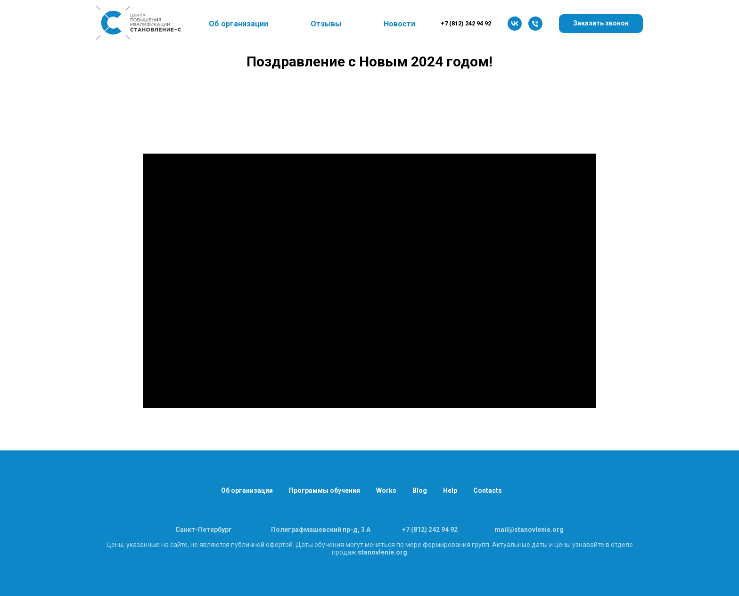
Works (386, 490)
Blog (419, 490)
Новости (399, 23)
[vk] (515, 23)
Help (450, 490)
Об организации (247, 490)
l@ (510, 529)
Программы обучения (324, 490)
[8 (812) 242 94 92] (535, 23)
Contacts (487, 490)
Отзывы (326, 23)
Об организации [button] (238, 23)
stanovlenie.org (382, 552)
